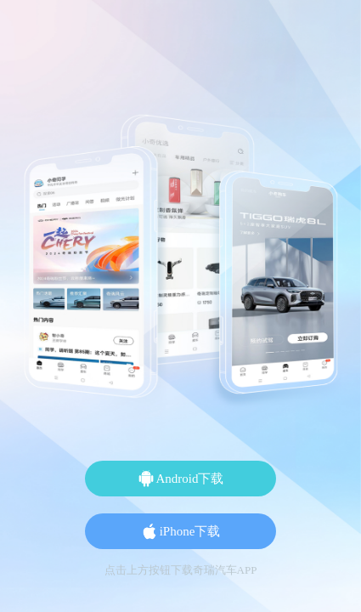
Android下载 (181, 478)
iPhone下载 (181, 531)
